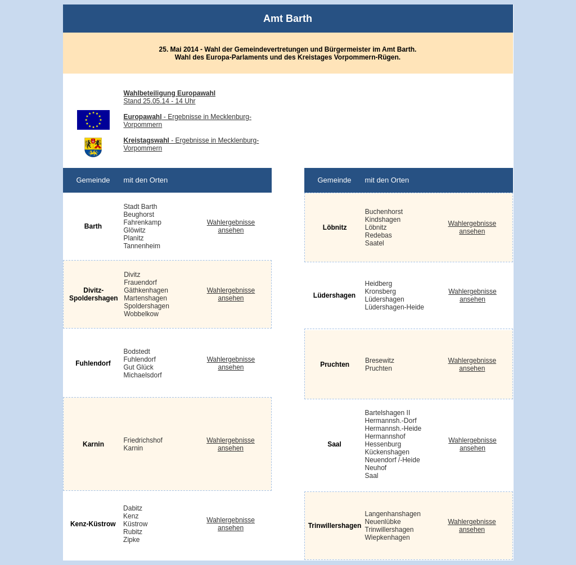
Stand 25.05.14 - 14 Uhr (170, 97)
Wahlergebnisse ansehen (472, 227)
